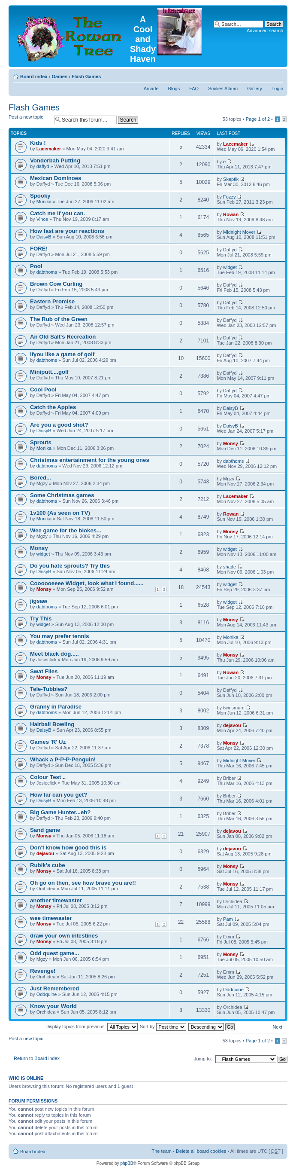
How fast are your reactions (67, 231)
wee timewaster (51, 918)
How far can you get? (58, 794)
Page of (258, 119)
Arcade (151, 88)
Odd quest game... (54, 953)
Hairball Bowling (52, 724)
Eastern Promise (52, 301)
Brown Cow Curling (56, 284)
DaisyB (43, 236)
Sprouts (40, 442)
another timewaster (56, 900)
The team (162, 1151)
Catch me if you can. (57, 213)
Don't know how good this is (68, 847)
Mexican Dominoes (55, 178)
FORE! (39, 248)
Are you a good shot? (59, 425)
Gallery (254, 88)
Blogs (174, 88)
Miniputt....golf (49, 372)
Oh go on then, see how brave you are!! (83, 883)
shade (229, 566)
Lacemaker (48, 148)
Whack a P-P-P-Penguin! (63, 759)
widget (230, 267)
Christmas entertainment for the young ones (89, 460)
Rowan (231, 214)
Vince (42, 219)
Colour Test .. (48, 777)
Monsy (230, 443)
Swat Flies (44, 671)
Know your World (53, 1006)
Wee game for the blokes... (65, 530)
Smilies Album (223, 88)
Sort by (163, 1026)
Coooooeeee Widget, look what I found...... (86, 583)
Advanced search (265, 30)
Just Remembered (54, 988)
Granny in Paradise (56, 706)
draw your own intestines (64, 935)
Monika (43, 201)
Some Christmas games (62, 495)
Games (59, 76)
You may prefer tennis (59, 636)
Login (277, 88)
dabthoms (46, 272)
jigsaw (38, 601)
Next (277, 1026)
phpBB (126, 1163)
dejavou (232, 725)
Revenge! (42, 971)
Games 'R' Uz (48, 742)
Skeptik (231, 179)
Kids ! (38, 143)
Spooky (40, 195)
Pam (228, 919)
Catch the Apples (53, 407)
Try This (41, 618)
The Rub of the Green (59, 319)
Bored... (40, 477)
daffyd (42, 166)
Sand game (45, 830)
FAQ (194, 88)
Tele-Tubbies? (48, 689)
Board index (34, 76)
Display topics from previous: (91, 1026)
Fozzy (229, 196)
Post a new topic (29, 119)
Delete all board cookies (201, 1151)
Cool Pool (43, 389)
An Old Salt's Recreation (63, 336)
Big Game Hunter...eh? (60, 812)
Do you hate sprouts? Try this (70, 565)
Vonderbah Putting (55, 160)
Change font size (277, 75)
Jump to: (203, 1058)
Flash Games (86, 76)
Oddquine (46, 994)
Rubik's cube (47, 865)
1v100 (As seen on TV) (60, 513)
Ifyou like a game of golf (62, 354)
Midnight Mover (239, 232)
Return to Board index (37, 1058)
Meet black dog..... (54, 654)
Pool (36, 266)
